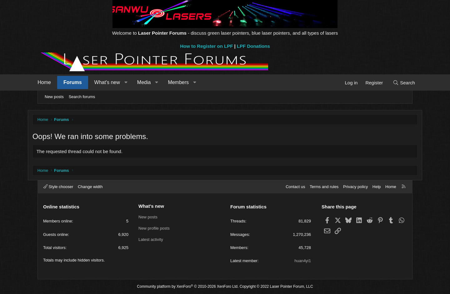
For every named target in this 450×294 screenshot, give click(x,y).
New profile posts (154, 228)
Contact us (295, 186)
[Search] (394, 82)
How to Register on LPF (206, 46)
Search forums (82, 96)
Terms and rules (324, 186)
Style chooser (58, 186)
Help (376, 186)
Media (153, 82)
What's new (116, 82)
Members (187, 82)
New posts (54, 96)
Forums (82, 82)
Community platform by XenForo (187, 287)
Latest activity (150, 239)
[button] (135, 82)
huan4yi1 (302, 260)
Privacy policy (355, 186)
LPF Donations (253, 46)
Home (53, 82)
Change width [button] (90, 186)
